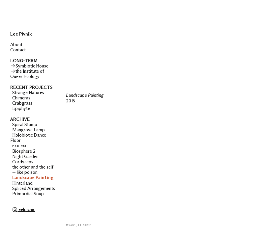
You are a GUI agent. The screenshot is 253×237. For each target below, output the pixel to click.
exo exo (20, 146)
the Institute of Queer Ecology (27, 74)
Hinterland (22, 183)
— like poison (24, 172)
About (16, 44)
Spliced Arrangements (33, 188)
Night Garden (25, 156)
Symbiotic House (29, 66)
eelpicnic (23, 209)
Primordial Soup (28, 194)
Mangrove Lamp (28, 130)
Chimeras (21, 98)
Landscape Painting (32, 177)
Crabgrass (22, 103)
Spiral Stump (24, 124)
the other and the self (31, 167)
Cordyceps (22, 162)
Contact (18, 50)
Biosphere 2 (23, 151)
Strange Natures (28, 93)
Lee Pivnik (21, 34)
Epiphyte (21, 108)
